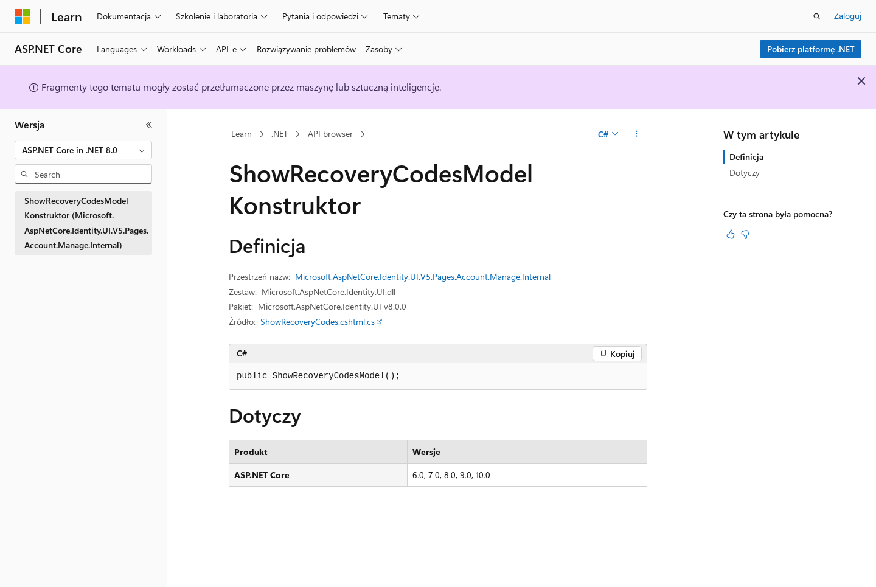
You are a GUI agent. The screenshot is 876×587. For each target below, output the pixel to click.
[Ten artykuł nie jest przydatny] (745, 234)
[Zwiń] (149, 125)
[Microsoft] (22, 16)
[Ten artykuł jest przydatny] (730, 234)
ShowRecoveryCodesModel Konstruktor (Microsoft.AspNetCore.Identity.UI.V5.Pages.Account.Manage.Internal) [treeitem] (86, 223)
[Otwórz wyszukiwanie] (817, 16)
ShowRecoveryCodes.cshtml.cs (317, 321)
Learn (241, 133)
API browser (330, 133)
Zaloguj (847, 15)
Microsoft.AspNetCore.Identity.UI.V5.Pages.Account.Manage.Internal (423, 276)
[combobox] (83, 150)
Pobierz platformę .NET (811, 49)
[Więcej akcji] (636, 134)
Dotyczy (744, 172)
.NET (279, 133)
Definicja (746, 156)
